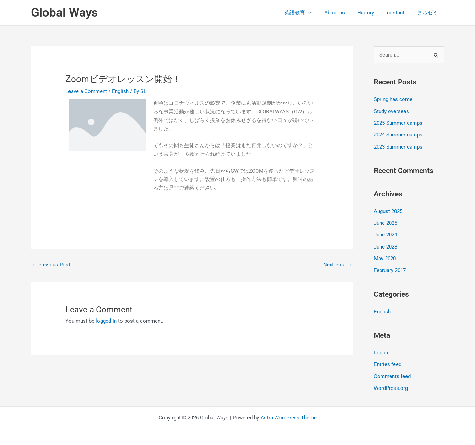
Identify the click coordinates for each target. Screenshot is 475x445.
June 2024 (385, 234)
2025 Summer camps (398, 123)
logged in (106, 321)
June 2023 (385, 245)
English (120, 91)
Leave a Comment (86, 91)
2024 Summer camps (398, 134)
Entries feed (387, 362)
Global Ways (64, 13)
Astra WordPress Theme (289, 415)
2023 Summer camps (398, 146)
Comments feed (392, 374)
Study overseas (391, 111)
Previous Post (51, 265)
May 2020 (385, 257)
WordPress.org (391, 385)
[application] (318, 13)
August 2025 (388, 210)
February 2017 (390, 268)
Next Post (337, 265)
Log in (381, 350)
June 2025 (385, 222)
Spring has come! (394, 100)
